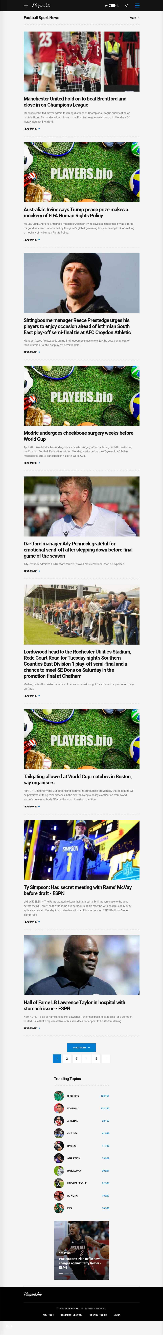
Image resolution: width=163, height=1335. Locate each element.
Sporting (73, 1109)
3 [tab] (72, 1287)
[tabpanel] (81, 1264)
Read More (32, 130)
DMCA (117, 1328)
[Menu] (26, 5)
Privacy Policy (98, 1328)
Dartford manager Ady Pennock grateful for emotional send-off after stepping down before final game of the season (78, 557)
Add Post (48, 1328)
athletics (73, 1172)
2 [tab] (67, 1287)
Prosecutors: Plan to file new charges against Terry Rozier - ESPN (80, 1277)
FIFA (69, 1222)
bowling (72, 1209)
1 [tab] (61, 1287)
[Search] (126, 5)
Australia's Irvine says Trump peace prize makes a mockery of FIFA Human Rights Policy (76, 216)
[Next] (106, 1072)
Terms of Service (71, 1328)
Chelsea (72, 1147)
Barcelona (74, 1184)
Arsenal (72, 1134)
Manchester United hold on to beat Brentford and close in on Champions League (75, 103)
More (134, 18)
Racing (71, 1159)
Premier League (76, 1197)
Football (73, 1122)
